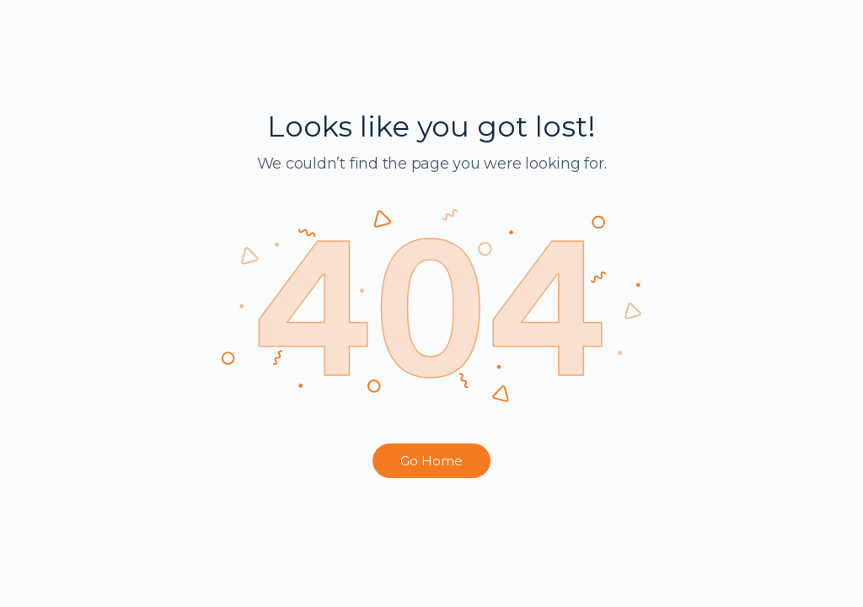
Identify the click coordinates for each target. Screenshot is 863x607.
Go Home (431, 461)
